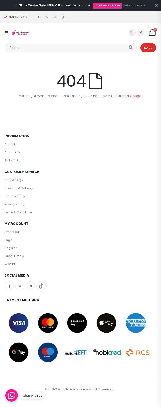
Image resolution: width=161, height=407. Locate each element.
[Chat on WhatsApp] (25, 395)
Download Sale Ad (107, 5)
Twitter (19, 285)
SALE (148, 48)
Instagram (30, 285)
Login (8, 240)
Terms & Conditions (18, 212)
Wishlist (9, 264)
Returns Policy (14, 196)
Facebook (9, 285)
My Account (13, 231)
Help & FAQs (13, 180)
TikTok (40, 285)
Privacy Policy (14, 204)
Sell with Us (12, 160)
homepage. (132, 96)
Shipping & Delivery (18, 188)
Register (10, 248)
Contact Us (12, 152)
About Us (11, 144)
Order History (14, 256)
